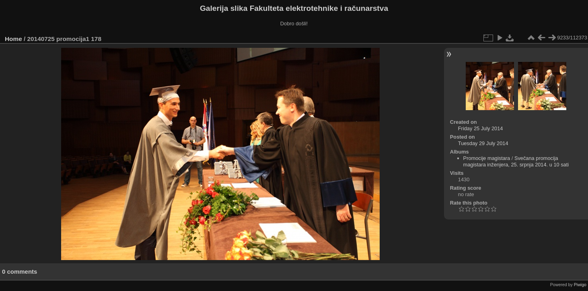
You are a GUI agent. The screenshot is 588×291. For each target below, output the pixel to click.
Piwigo (580, 284)
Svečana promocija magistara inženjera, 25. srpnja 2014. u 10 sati (516, 161)
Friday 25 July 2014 (480, 128)
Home (13, 38)
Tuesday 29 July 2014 (483, 143)
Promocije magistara (486, 158)
